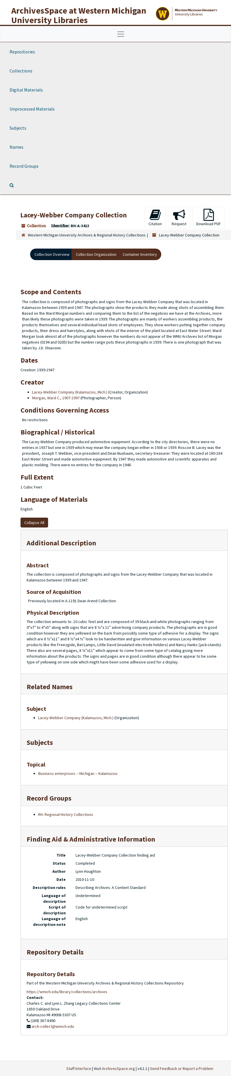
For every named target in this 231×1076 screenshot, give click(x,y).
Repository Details (55, 952)
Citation (155, 217)
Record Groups (24, 166)
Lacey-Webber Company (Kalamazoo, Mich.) (69, 392)
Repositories (22, 52)
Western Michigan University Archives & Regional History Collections (87, 235)
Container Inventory (140, 254)
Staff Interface (78, 1068)
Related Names (50, 686)
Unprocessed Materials (32, 109)
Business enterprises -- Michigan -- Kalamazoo (78, 773)
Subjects (18, 128)
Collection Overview (51, 254)
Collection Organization (96, 254)
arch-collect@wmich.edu (53, 1026)
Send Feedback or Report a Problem (181, 1068)
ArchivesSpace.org (118, 1068)
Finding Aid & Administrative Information (91, 839)
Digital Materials (26, 90)
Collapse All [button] (34, 522)
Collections (21, 71)
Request (179, 217)
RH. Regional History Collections (65, 814)
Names (16, 147)
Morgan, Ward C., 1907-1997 (56, 397)
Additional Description (61, 542)
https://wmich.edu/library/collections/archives (67, 991)
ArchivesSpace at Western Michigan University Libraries (78, 15)
